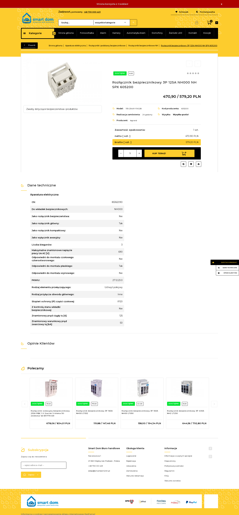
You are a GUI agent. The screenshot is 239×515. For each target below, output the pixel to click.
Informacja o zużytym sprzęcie (178, 456)
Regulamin (169, 471)
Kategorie (32, 33)
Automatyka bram (136, 33)
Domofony (157, 33)
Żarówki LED (175, 33)
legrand (133, 120)
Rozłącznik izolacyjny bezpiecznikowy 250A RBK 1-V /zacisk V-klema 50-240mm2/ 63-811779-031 (50, 413)
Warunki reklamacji (135, 476)
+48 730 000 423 (92, 12)
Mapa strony (170, 461)
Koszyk (207, 33)
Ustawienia (131, 466)
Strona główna (66, 33)
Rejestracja (131, 461)
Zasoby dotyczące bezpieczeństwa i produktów (52, 109)
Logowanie (131, 456)
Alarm (103, 33)
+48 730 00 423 (95, 466)
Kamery (116, 33)
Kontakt (192, 33)
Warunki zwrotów (172, 481)
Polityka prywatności (174, 466)
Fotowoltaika (87, 33)
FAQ (166, 476)
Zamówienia (132, 471)
